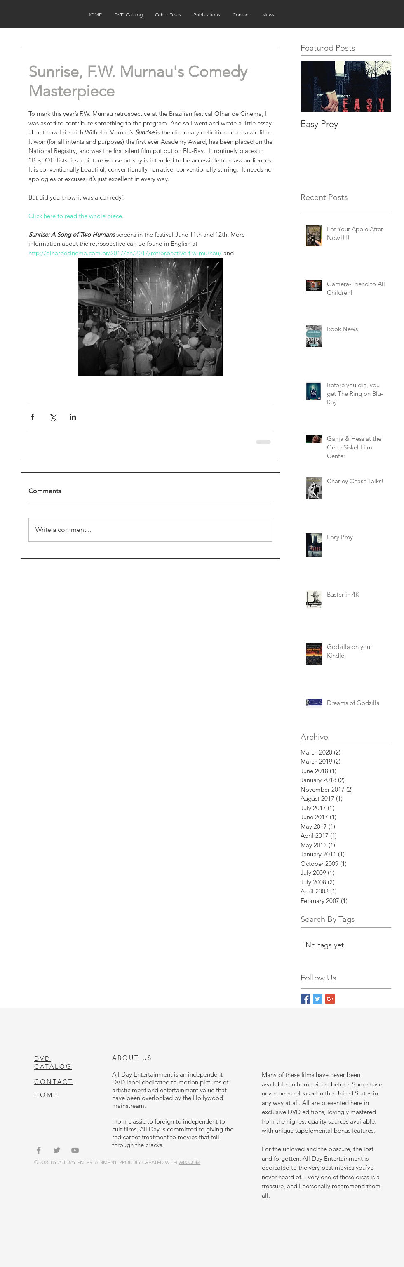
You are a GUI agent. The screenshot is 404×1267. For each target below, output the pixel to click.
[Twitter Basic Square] (317, 999)
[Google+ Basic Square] (330, 999)
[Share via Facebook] (32, 417)
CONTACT (53, 1082)
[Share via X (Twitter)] (52, 417)
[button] (128, 14)
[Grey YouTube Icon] (75, 1150)
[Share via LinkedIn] (73, 417)
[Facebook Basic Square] (305, 999)
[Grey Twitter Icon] (56, 1150)
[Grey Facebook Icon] (38, 1150)
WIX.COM (189, 1162)
